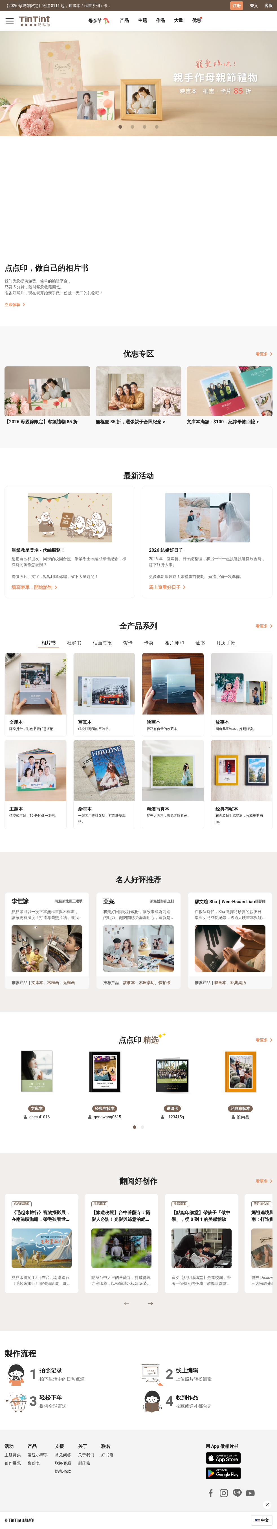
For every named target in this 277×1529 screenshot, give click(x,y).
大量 (178, 20)
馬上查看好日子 (167, 587)
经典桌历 (238, 982)
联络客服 (63, 1463)
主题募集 (13, 1455)
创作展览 (13, 1463)
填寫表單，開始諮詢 (34, 587)
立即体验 (15, 304)
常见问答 (63, 1455)
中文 (265, 1520)
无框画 (69, 982)
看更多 (264, 354)
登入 (254, 5)
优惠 (196, 20)
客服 (268, 5)
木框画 (53, 982)
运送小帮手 (38, 1455)
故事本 (129, 982)
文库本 (37, 982)
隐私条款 (63, 1471)
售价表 (34, 1463)
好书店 (107, 1455)
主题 (142, 20)
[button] (37, 1071)
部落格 (84, 1463)
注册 (237, 5)
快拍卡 (164, 982)
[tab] (124, 21)
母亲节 (99, 20)
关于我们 (86, 1455)
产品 (124, 20)
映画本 (220, 982)
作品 (160, 20)
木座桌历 (147, 982)
